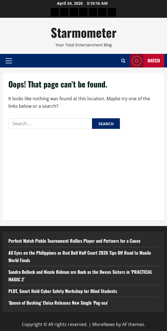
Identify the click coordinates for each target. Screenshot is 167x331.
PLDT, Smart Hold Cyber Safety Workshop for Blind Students (62, 291)
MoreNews (103, 324)
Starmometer (84, 32)
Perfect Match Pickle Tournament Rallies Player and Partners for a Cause (74, 240)
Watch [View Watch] (145, 60)
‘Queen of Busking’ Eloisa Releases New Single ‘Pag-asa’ (58, 302)
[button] (9, 60)
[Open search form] (123, 60)
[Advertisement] (83, 173)
